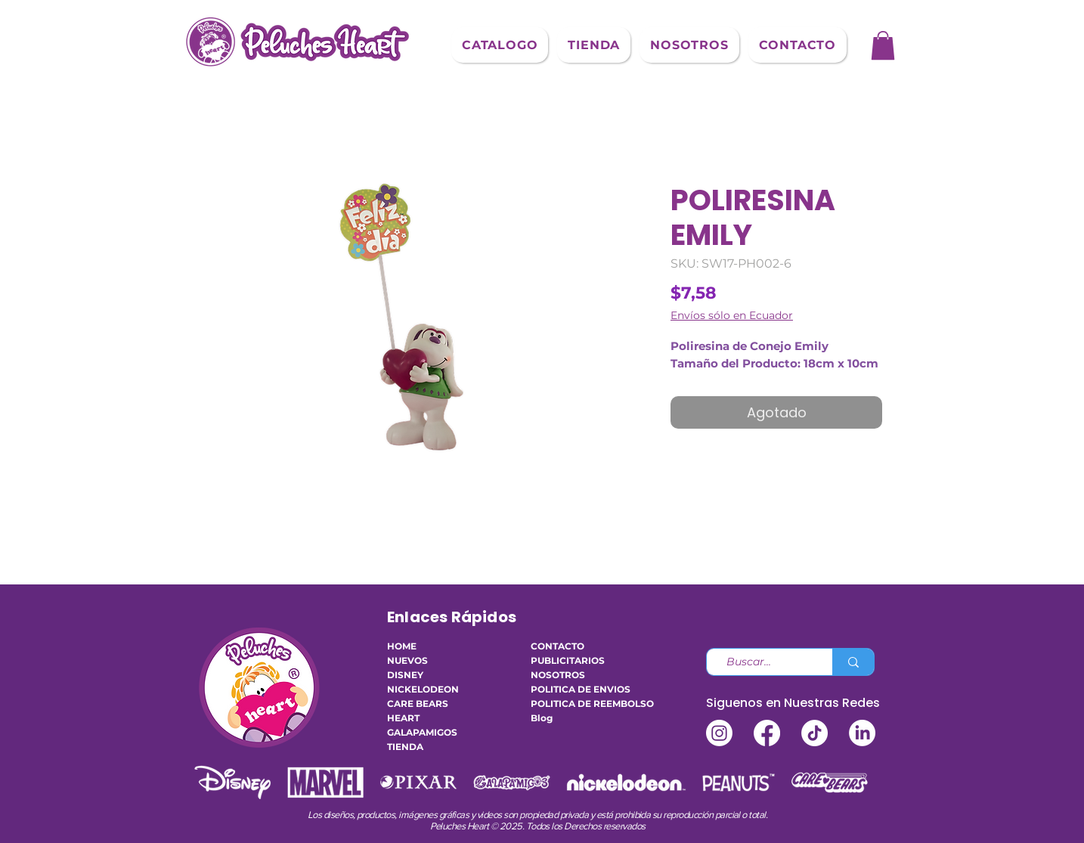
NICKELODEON (423, 689)
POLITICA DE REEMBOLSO (576, 703)
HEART (403, 718)
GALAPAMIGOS (422, 732)
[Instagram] (719, 733)
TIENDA (405, 746)
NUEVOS (407, 660)
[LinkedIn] (862, 733)
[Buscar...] (763, 662)
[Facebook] (767, 733)
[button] (499, 45)
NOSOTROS (558, 674)
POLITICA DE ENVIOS (576, 689)
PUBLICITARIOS (568, 660)
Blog (542, 718)
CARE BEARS (417, 703)
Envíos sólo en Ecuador (732, 315)
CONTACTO (557, 646)
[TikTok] (814, 733)
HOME (402, 646)
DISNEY (405, 674)
